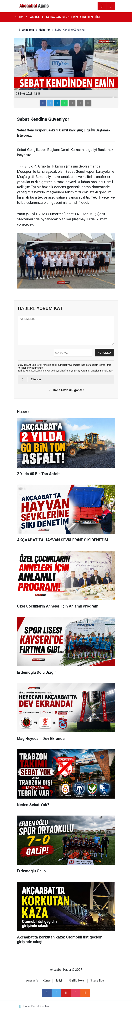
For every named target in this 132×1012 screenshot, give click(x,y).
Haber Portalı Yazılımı (36, 1006)
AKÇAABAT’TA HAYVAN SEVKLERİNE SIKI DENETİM (65, 17)
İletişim (59, 980)
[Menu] (101, 6)
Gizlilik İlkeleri (77, 980)
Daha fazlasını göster (65, 390)
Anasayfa (32, 980)
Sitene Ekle (97, 980)
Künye (47, 980)
